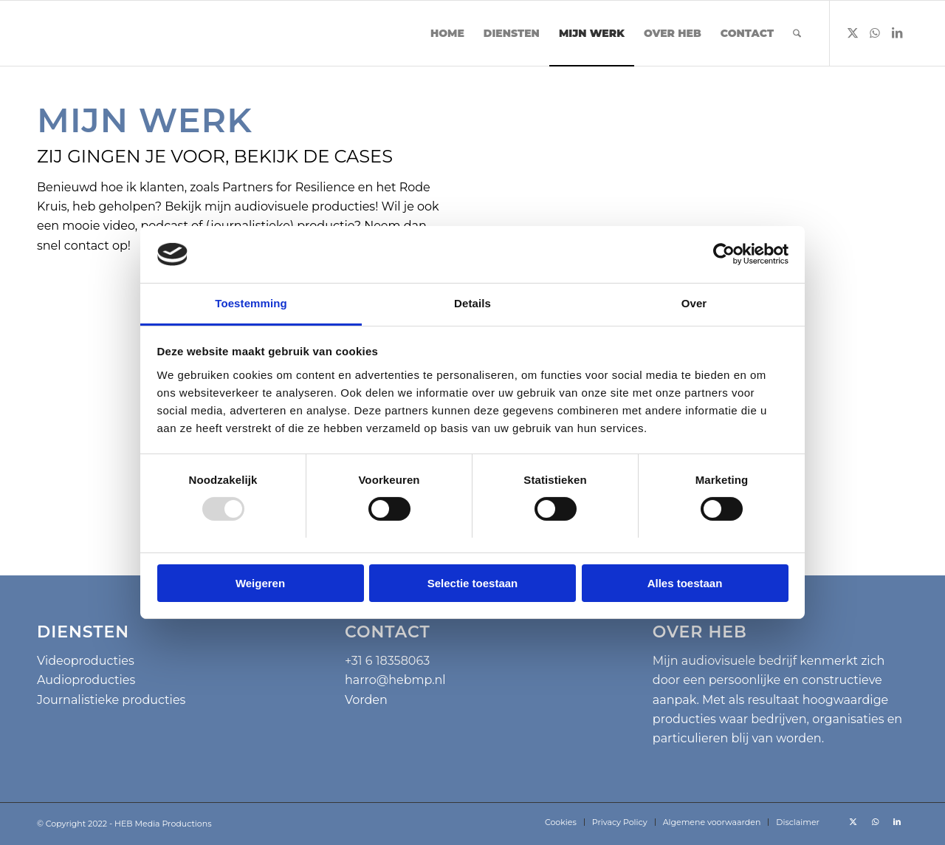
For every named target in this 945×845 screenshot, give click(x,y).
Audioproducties (86, 680)
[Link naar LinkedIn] (897, 32)
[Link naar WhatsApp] (875, 32)
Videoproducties (85, 661)
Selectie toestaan (472, 583)
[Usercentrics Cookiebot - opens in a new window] (723, 254)
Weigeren (260, 583)
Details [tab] (472, 303)
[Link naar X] (853, 32)
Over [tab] (694, 303)
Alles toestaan (685, 583)
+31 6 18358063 (387, 661)
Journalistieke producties (111, 700)
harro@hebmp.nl (395, 680)
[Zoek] (797, 33)
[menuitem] (447, 33)
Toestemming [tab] (251, 303)
